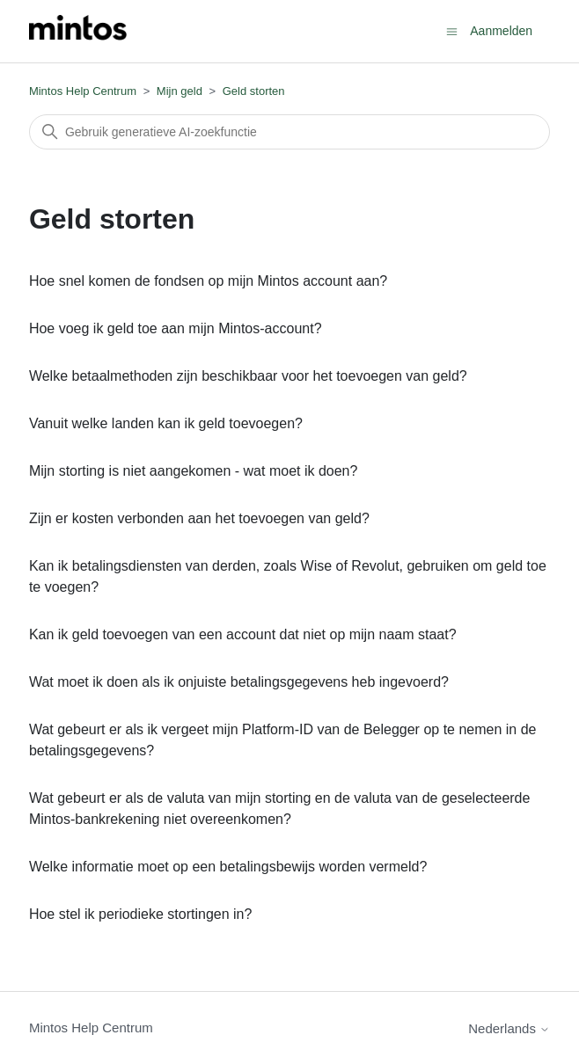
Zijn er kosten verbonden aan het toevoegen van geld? (199, 518)
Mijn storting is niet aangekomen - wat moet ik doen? (193, 470)
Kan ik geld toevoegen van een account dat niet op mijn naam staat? (243, 634)
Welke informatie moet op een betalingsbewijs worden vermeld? (228, 866)
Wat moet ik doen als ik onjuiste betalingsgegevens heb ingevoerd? (239, 681)
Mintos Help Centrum (82, 91)
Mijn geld (179, 91)
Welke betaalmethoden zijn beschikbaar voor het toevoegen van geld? (248, 375)
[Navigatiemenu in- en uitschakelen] (452, 30)
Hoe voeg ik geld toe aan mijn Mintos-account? (175, 328)
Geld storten (254, 91)
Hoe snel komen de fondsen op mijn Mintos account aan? (208, 280)
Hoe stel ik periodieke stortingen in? (140, 914)
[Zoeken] (289, 131)
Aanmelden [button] (501, 31)
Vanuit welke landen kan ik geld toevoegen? (166, 423)
